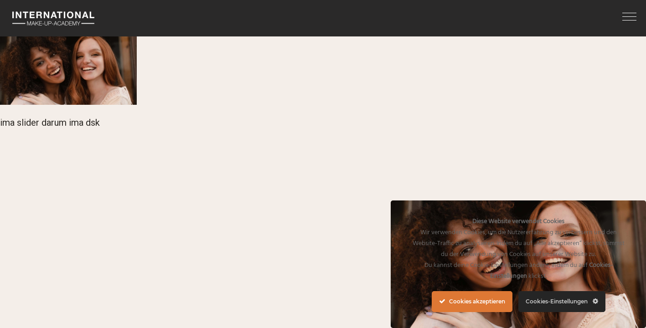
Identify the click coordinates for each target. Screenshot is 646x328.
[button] (629, 17)
